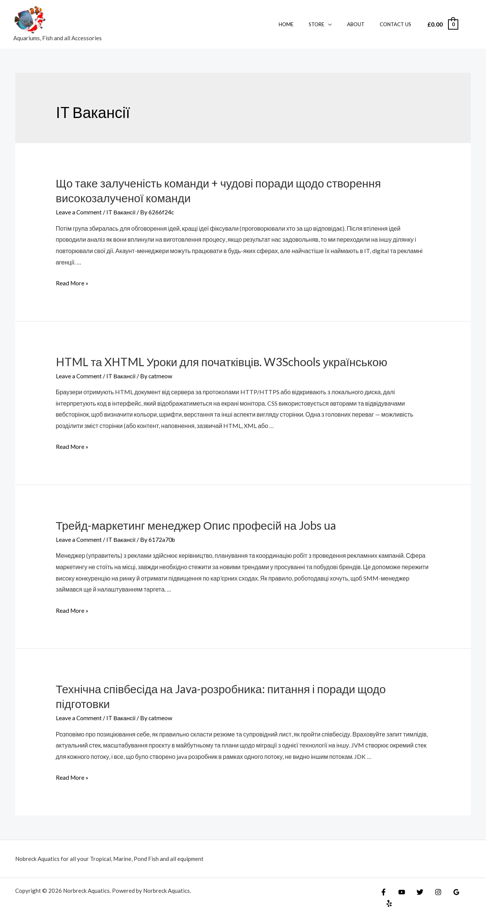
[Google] (448, 893)
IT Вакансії (122, 212)
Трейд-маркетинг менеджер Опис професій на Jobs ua (196, 525)
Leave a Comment (79, 212)
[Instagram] (432, 893)
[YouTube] (399, 893)
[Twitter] (416, 893)
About (363, 24)
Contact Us (398, 24)
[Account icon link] (469, 24)
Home (304, 24)
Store (330, 24)
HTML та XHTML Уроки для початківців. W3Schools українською (221, 361)
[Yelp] (465, 893)
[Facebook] (383, 893)
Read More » (72, 282)
